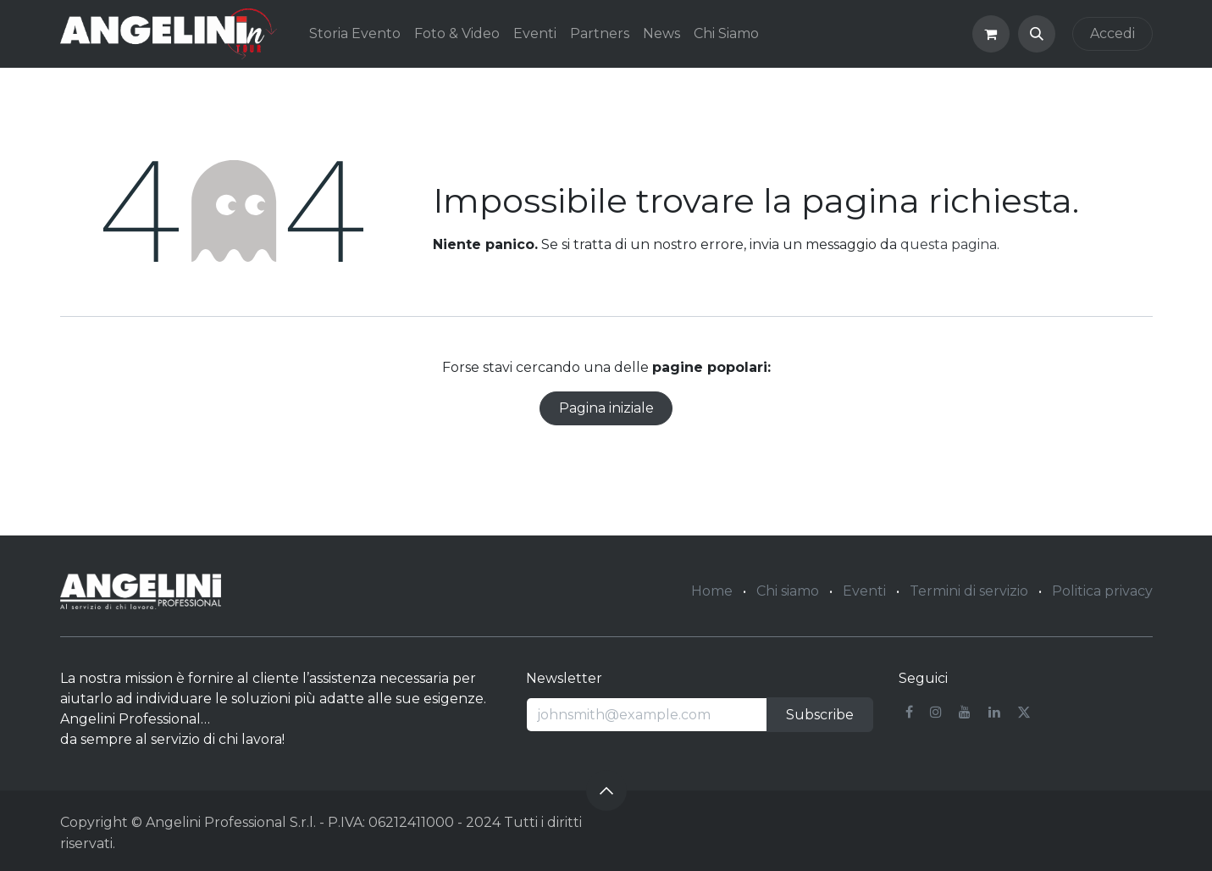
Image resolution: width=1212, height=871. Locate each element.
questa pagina (948, 244)
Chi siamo (787, 591)
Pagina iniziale (606, 408)
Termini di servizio (969, 591)
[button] (1036, 34)
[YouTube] (965, 712)
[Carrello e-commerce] (991, 34)
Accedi (1112, 33)
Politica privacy (1102, 591)
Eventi (864, 591)
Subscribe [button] (820, 715)
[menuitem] (354, 34)
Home (712, 591)
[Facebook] (909, 712)
